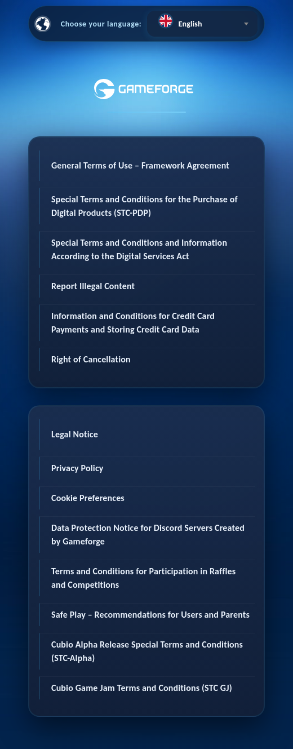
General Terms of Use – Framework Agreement (140, 165)
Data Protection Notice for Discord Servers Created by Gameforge (148, 534)
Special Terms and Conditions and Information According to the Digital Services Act (139, 249)
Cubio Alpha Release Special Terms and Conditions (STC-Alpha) (147, 651)
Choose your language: (101, 24)
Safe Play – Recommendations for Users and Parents (150, 614)
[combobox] (202, 24)
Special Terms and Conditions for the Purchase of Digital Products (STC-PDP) (144, 206)
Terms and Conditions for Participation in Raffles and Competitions (143, 578)
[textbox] (202, 21)
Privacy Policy (77, 468)
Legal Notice (74, 434)
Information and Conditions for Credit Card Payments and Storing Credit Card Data (133, 323)
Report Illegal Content (93, 286)
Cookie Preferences (88, 498)
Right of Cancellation (91, 359)
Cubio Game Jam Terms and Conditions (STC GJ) (141, 687)
